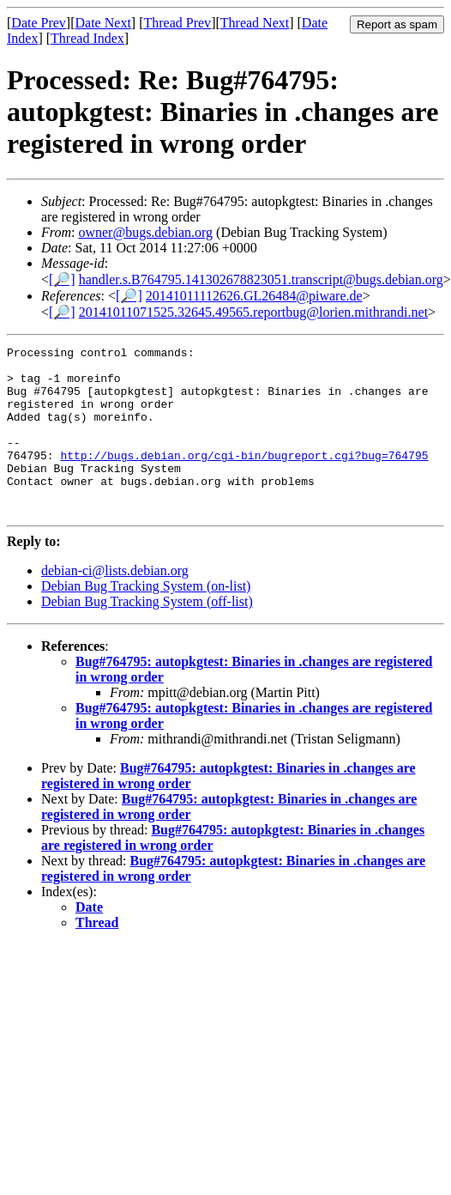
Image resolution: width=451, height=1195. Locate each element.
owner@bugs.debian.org (145, 232)
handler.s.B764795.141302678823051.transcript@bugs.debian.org (261, 279)
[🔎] (62, 279)
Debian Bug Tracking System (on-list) (145, 619)
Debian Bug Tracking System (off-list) (147, 635)
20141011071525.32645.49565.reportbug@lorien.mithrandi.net (253, 312)
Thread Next (254, 22)
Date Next (103, 22)
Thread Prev (177, 22)
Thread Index (87, 38)
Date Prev (38, 22)
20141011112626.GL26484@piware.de (254, 295)
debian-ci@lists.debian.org (115, 604)
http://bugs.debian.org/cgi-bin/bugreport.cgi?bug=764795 (244, 478)
